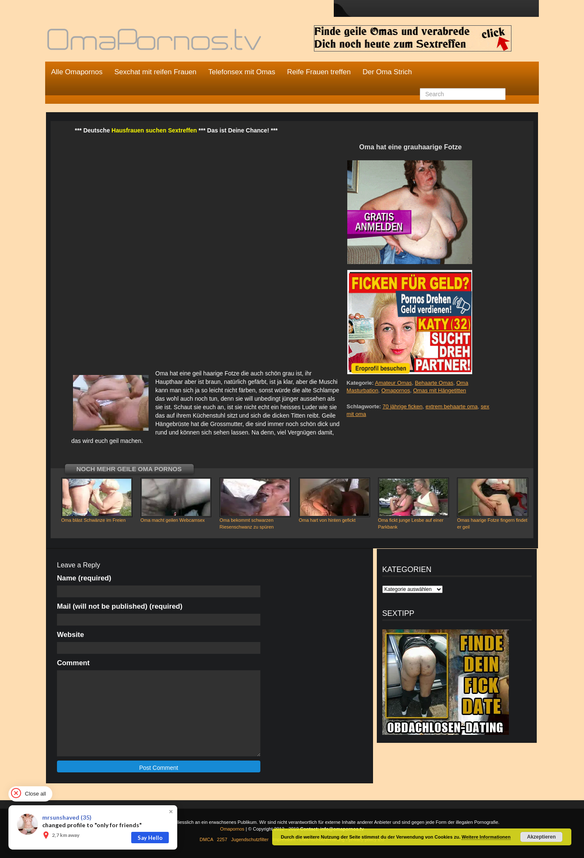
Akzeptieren (541, 837)
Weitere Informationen (486, 836)
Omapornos (395, 390)
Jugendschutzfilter (250, 839)
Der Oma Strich (387, 72)
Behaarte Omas (434, 383)
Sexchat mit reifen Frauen (155, 72)
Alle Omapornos (77, 72)
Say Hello (150, 837)
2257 (222, 839)
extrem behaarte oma (451, 406)
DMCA (206, 839)
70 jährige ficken (403, 406)
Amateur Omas (393, 383)
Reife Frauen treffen (319, 72)
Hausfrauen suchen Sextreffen (154, 130)
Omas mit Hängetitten (439, 390)
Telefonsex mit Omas (242, 72)
